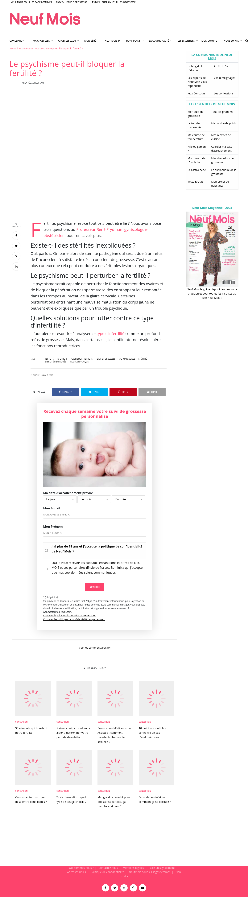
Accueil (14, 48)
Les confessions (223, 93)
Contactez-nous (108, 868)
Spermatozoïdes (127, 359)
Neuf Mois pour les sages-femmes (31, 2)
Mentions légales (133, 868)
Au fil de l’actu (222, 66)
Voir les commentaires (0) (94, 647)
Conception (27, 48)
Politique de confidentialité (107, 872)
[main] (124, 456)
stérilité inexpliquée (55, 362)
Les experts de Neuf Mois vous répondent (197, 82)
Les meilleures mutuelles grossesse (113, 2)
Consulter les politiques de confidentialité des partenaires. (74, 619)
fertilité (49, 359)
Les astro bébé (197, 170)
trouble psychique (79, 362)
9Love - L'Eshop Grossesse (71, 2)
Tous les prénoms (222, 112)
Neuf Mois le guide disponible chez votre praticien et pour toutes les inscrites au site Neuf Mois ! (212, 293)
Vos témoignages (224, 78)
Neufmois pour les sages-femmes (150, 872)
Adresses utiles (76, 872)
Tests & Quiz (195, 181)
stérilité (142, 359)
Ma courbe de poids (223, 123)
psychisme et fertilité (82, 359)
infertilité (62, 359)
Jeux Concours (196, 93)
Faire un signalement (162, 868)
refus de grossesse (105, 359)
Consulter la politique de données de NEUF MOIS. (69, 615)
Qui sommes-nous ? (81, 868)
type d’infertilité (111, 333)
